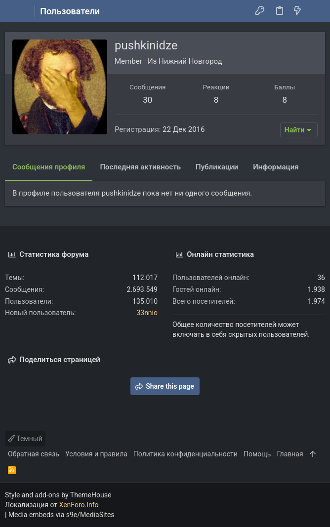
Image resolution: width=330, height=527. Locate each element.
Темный (25, 439)
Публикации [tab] (217, 166)
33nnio (147, 313)
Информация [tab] (275, 166)
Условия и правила (96, 454)
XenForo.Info (79, 505)
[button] (15, 11)
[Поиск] (315, 11)
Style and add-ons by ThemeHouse (58, 495)
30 (147, 100)
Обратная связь (33, 454)
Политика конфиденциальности (185, 454)
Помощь (257, 454)
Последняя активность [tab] (140, 166)
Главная (290, 454)
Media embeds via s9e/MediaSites (61, 515)
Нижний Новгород (190, 61)
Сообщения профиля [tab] (48, 166)
